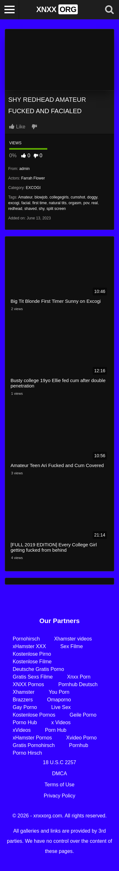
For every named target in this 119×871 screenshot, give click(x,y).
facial (25, 203)
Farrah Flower (33, 178)
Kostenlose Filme (32, 661)
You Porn (59, 692)
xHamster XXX (29, 646)
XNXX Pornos (28, 684)
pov (86, 203)
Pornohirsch (26, 638)
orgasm (75, 203)
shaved (30, 208)
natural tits (57, 203)
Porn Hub (56, 730)
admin (24, 168)
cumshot (78, 197)
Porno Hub (25, 722)
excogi (13, 203)
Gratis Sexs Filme (33, 676)
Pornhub (79, 745)
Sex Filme (71, 646)
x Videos (61, 722)
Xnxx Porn (78, 676)
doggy (92, 197)
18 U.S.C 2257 (59, 762)
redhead (15, 208)
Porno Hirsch (27, 753)
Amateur (25, 197)
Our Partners (59, 620)
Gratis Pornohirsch (34, 745)
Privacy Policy (60, 795)
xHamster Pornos (32, 737)
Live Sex (60, 707)
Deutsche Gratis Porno (38, 669)
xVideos (22, 730)
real (94, 203)
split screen (56, 208)
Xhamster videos (73, 638)
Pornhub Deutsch (78, 684)
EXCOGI (33, 187)
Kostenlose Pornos (34, 715)
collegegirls (59, 197)
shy (41, 208)
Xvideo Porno (81, 737)
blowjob (41, 197)
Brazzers (23, 699)
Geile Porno (82, 715)
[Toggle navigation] (9, 9)
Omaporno (59, 699)
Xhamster (23, 692)
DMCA (59, 773)
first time (39, 203)
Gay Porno (25, 707)
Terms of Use (59, 784)
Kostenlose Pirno (32, 654)
